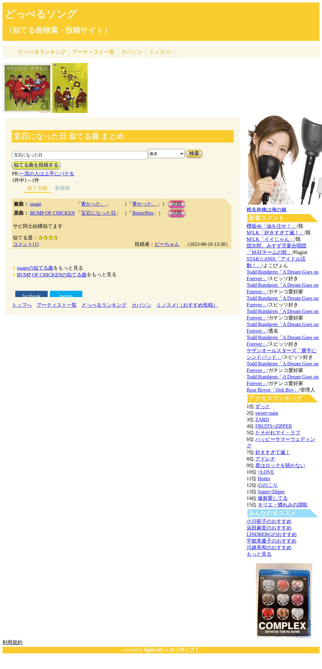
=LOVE (266, 472)
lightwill (153, 649)
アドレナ (265, 458)
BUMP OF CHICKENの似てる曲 (52, 274)
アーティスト (93, 52)
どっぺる (42, 52)
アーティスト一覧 (57, 305)
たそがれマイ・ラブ (277, 432)
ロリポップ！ (184, 649)
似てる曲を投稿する (36, 165)
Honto (264, 478)
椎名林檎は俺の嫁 (266, 209)
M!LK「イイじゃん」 (270, 239)
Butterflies (142, 213)
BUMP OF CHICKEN (52, 213)
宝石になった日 (98, 213)
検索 (194, 153)
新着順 (62, 188)
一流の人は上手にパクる (46, 173)
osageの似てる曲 (35, 268)
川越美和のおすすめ (269, 547)
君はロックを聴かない (280, 465)
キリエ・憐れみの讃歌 (283, 504)
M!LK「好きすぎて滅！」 (275, 232)
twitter (66, 296)
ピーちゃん (167, 244)
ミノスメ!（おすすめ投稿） (187, 305)
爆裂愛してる (273, 498)
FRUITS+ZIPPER (273, 426)
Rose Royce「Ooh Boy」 (273, 390)
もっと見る (259, 554)
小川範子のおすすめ (269, 521)
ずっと (262, 406)
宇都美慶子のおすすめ (271, 541)
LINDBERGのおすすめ (272, 534)
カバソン (131, 52)
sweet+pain (266, 413)
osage (35, 204)
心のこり (268, 485)
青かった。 (93, 204)
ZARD (262, 419)
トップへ (22, 305)
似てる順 (37, 188)
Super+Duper (271, 491)
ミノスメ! (160, 52)
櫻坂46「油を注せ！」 (271, 226)
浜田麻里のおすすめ (269, 527)
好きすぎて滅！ (272, 452)
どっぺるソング (41, 14)
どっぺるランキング (104, 305)
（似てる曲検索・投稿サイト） (58, 30)
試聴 (177, 204)
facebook (31, 296)
